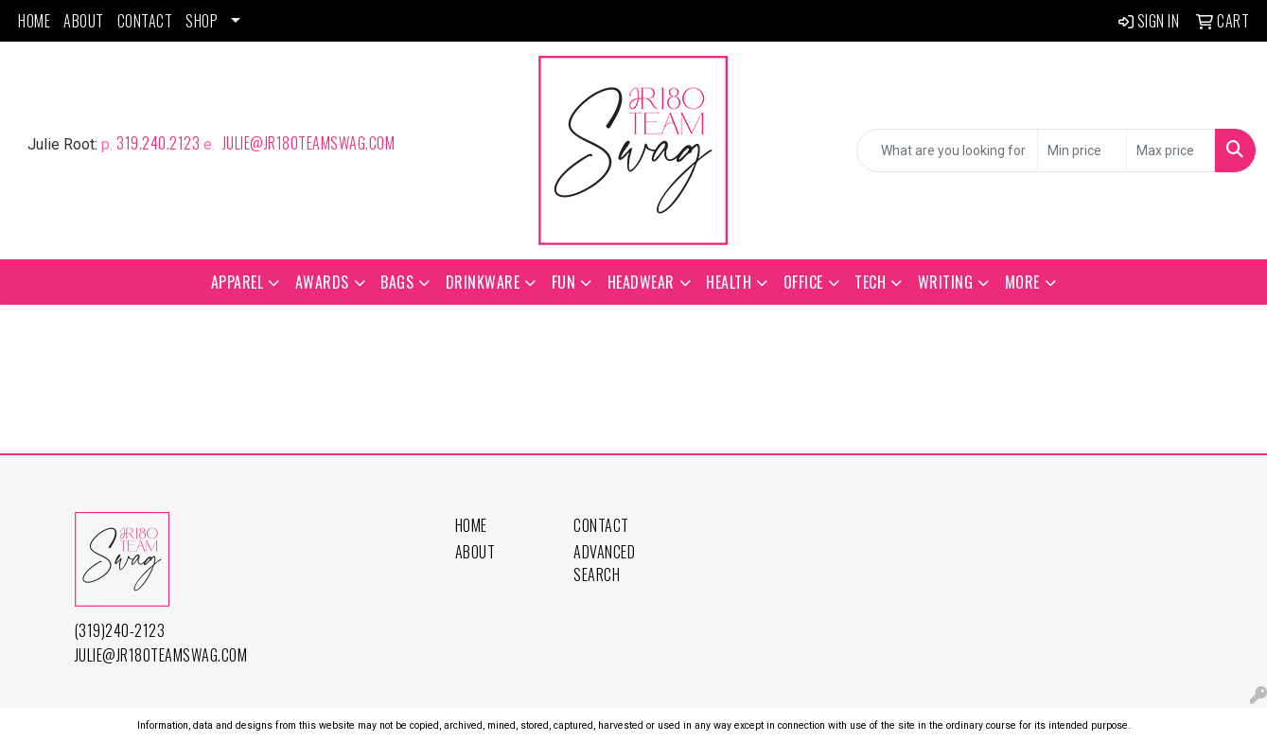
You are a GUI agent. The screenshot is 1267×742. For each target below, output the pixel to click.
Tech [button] (870, 282)
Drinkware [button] (483, 282)
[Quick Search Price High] (1171, 150)
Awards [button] (322, 282)
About (83, 20)
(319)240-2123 (120, 630)
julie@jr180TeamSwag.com (307, 143)
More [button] (1022, 282)
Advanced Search (604, 563)
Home (34, 20)
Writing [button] (946, 282)
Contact (145, 20)
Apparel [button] (237, 282)
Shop (201, 20)
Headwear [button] (641, 282)
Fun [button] (564, 282)
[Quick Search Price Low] (1082, 150)
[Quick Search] (947, 150)
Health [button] (728, 282)
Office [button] (803, 282)
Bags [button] (397, 282)
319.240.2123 (158, 143)
